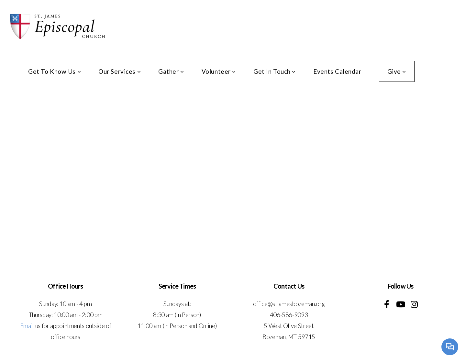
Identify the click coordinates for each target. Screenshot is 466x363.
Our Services (119, 71)
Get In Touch (274, 71)
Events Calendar (337, 71)
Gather (171, 71)
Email (27, 325)
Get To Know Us (54, 71)
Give (396, 71)
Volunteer (219, 71)
